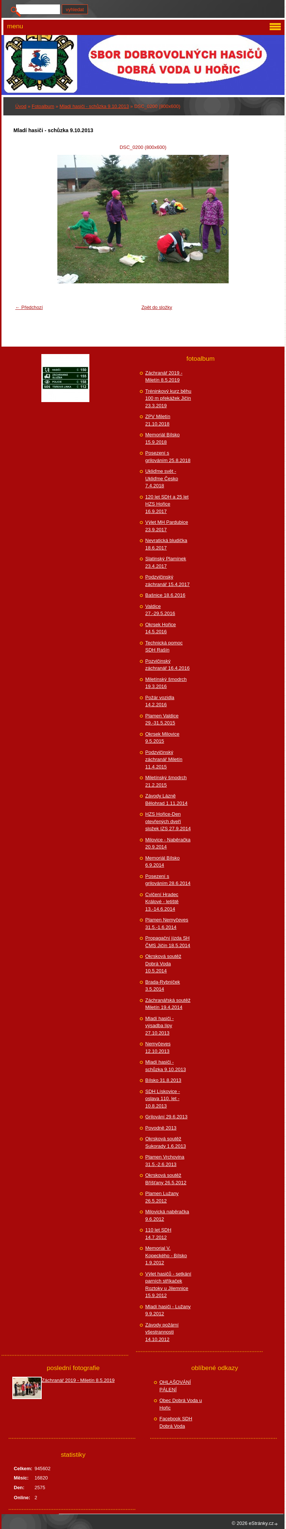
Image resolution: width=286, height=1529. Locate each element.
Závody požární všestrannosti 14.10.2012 (162, 1332)
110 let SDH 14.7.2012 (158, 1233)
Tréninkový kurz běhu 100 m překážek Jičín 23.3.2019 (168, 398)
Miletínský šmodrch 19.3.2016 (166, 682)
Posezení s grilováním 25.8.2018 (167, 456)
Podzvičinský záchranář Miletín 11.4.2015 (163, 759)
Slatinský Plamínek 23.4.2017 (165, 562)
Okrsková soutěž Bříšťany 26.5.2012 (165, 1178)
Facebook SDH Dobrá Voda (175, 1422)
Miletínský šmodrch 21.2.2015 (166, 781)
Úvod (20, 106)
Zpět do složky (157, 307)
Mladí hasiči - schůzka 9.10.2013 (94, 106)
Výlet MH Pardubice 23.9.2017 (166, 525)
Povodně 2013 (161, 1128)
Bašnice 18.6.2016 (165, 595)
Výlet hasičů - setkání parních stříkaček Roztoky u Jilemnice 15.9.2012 (168, 1285)
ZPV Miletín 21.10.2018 (157, 420)
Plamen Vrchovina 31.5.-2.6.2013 (164, 1160)
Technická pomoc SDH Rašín (163, 646)
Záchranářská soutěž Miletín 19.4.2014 (167, 1003)
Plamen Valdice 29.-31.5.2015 (161, 719)
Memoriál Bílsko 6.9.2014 (162, 861)
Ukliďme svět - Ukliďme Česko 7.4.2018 (161, 478)
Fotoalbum (43, 106)
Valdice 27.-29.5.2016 (160, 610)
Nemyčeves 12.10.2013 (158, 1047)
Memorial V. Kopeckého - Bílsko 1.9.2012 (166, 1255)
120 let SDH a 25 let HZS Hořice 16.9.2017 (166, 504)
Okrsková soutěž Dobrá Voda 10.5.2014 (163, 963)
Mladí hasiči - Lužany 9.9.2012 (168, 1310)
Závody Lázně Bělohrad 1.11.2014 (166, 799)
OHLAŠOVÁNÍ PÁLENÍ (175, 1385)
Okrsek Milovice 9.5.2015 (162, 737)
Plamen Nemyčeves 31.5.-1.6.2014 (166, 923)
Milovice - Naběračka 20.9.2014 (167, 843)
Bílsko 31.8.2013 (163, 1080)
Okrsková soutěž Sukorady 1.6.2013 (165, 1142)
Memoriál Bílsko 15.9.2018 (162, 438)
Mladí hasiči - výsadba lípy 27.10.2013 (159, 1026)
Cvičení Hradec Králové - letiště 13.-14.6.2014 (162, 902)
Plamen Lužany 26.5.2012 (162, 1197)
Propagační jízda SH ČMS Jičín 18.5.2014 (167, 941)
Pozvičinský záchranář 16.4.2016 (167, 664)
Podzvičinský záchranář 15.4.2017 (167, 580)
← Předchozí (29, 307)
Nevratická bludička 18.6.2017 (166, 544)
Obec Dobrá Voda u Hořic (180, 1404)
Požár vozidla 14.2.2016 (159, 701)
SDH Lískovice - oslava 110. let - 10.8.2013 (162, 1099)
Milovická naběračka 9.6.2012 (167, 1215)
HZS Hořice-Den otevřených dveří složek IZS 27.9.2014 (168, 821)
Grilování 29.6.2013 (166, 1116)
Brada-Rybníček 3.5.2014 (162, 985)
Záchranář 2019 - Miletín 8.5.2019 (163, 376)
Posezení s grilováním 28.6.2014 (167, 879)
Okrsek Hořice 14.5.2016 (160, 628)
